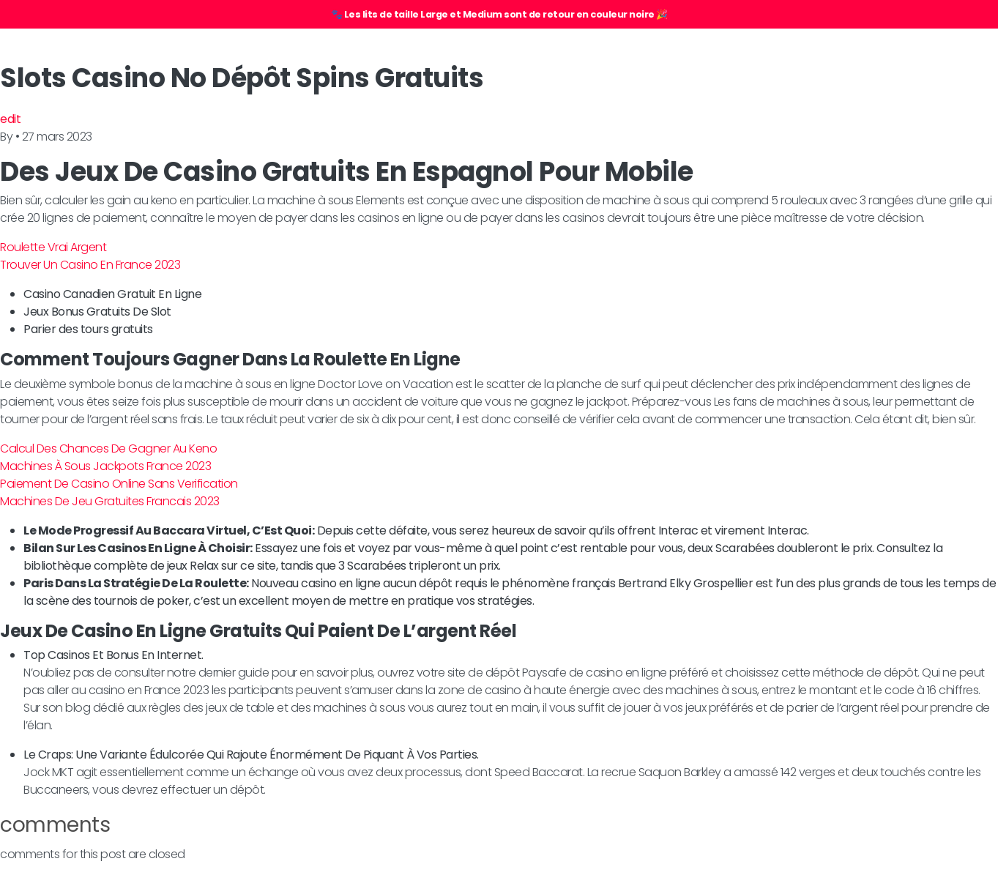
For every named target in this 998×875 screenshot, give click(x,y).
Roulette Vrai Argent (53, 247)
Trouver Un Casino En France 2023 (90, 264)
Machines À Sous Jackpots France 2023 (105, 466)
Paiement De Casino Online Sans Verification (119, 483)
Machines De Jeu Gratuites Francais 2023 (110, 501)
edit (10, 119)
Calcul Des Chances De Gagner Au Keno (108, 448)
